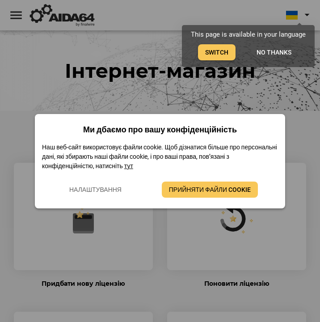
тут (128, 165)
